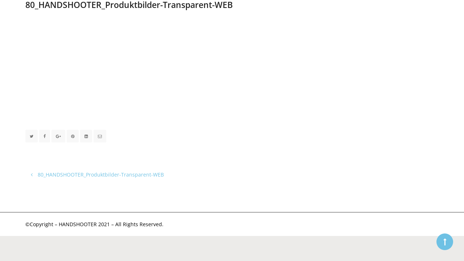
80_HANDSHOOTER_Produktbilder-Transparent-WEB (97, 174)
